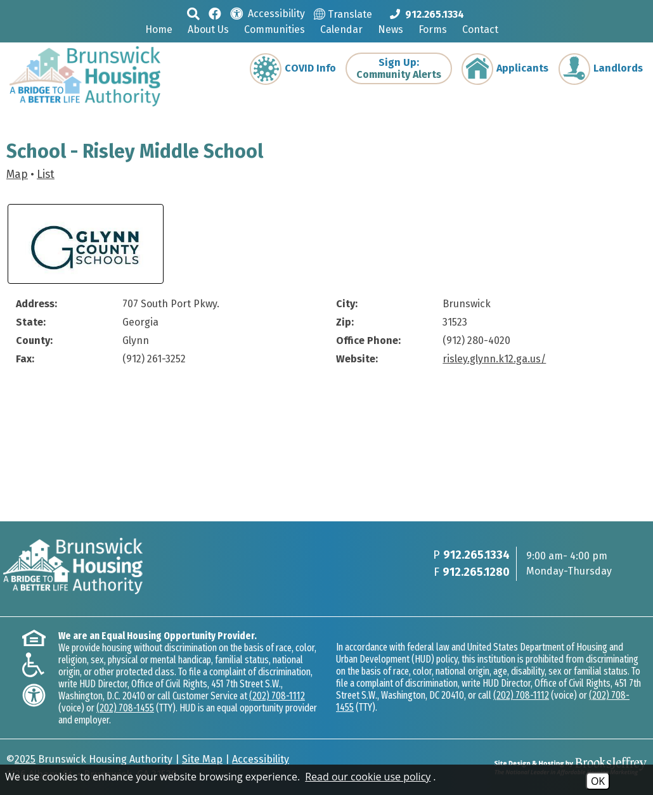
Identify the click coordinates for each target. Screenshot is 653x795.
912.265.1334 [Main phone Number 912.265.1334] (476, 555)
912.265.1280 (476, 572)
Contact (480, 29)
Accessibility (260, 759)
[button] (193, 13)
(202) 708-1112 (277, 696)
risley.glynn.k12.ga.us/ (494, 359)
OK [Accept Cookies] (598, 781)
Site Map (202, 759)
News (390, 29)
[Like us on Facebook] (215, 13)
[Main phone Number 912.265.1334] (427, 14)
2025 (25, 759)
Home (158, 29)
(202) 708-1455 (125, 708)
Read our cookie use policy (367, 777)
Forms (432, 29)
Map (17, 174)
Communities (274, 29)
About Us (208, 29)
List (46, 174)
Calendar (341, 29)
